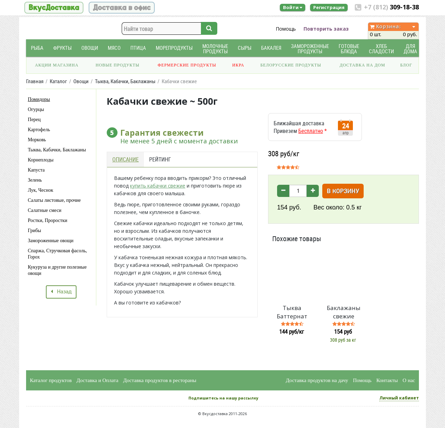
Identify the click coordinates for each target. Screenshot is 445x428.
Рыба (37, 48)
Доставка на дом (362, 65)
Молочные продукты (215, 49)
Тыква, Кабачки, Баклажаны (57, 149)
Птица (138, 48)
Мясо (114, 48)
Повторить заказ (326, 28)
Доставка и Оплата (97, 380)
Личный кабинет (399, 398)
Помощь (286, 28)
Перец (34, 119)
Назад (61, 292)
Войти (292, 7)
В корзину (343, 192)
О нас (409, 380)
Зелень (35, 180)
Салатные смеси (45, 210)
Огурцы (36, 109)
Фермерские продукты (187, 65)
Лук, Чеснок (40, 190)
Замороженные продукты (310, 49)
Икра (238, 65)
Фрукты (62, 48)
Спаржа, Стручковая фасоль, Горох (57, 254)
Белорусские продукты (290, 65)
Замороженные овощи (50, 240)
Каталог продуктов (51, 380)
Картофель (39, 129)
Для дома (410, 49)
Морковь (37, 139)
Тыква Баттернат (292, 312)
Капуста (36, 170)
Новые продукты (117, 65)
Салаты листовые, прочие (54, 200)
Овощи (89, 48)
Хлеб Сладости (381, 49)
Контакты (387, 380)
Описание (125, 159)
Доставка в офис (122, 7)
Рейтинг (160, 159)
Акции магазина (57, 65)
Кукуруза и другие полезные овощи (57, 270)
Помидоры (39, 99)
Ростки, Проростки (47, 220)
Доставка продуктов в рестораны (159, 380)
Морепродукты (174, 48)
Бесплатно (310, 131)
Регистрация (329, 7)
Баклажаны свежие (344, 312)
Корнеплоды (41, 160)
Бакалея (271, 48)
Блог (406, 65)
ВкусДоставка (54, 7)
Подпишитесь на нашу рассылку (223, 398)
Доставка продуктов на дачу (317, 380)
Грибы (34, 230)
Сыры (244, 48)
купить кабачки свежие (157, 185)
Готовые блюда (349, 49)
